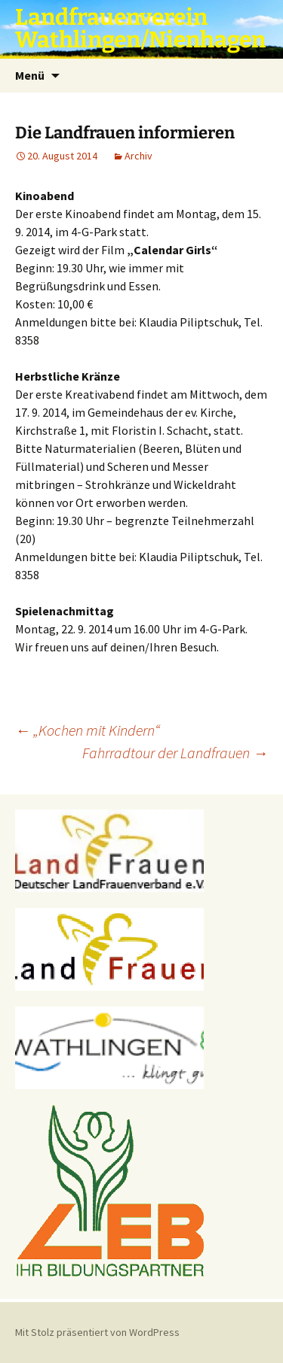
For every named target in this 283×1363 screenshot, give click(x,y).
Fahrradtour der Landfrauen (175, 752)
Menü (30, 75)
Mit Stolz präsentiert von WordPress (97, 1332)
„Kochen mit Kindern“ (87, 730)
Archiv (138, 155)
